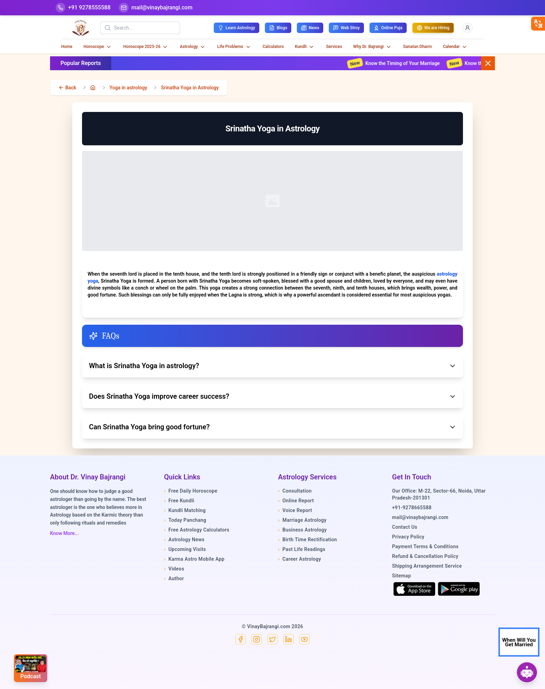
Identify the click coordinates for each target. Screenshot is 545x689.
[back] (67, 87)
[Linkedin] (288, 639)
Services (334, 46)
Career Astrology (299, 559)
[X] (272, 639)
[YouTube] (304, 639)
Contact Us (404, 527)
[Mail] (156, 8)
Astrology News (184, 539)
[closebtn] (538, 24)
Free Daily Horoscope (190, 490)
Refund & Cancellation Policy (425, 556)
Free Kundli (179, 500)
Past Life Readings (301, 549)
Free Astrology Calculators (196, 529)
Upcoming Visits (185, 549)
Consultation (295, 490)
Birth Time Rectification (307, 539)
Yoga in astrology (128, 87)
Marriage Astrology (302, 520)
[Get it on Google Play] (459, 589)
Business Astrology (302, 529)
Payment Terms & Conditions (425, 546)
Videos (174, 568)
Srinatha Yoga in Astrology (190, 87)
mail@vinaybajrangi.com (420, 517)
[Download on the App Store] (414, 589)
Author (174, 578)
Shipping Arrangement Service (427, 566)
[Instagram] (256, 639)
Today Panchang (185, 520)
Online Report (296, 500)
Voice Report (295, 510)
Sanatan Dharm (417, 46)
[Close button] (488, 63)
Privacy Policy (408, 537)
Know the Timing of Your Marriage (399, 63)
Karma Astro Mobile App (194, 559)
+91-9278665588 (412, 507)
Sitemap (401, 575)
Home (66, 46)
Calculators (273, 46)
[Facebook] (240, 639)
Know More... (64, 533)
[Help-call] (83, 8)
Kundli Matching (185, 510)
